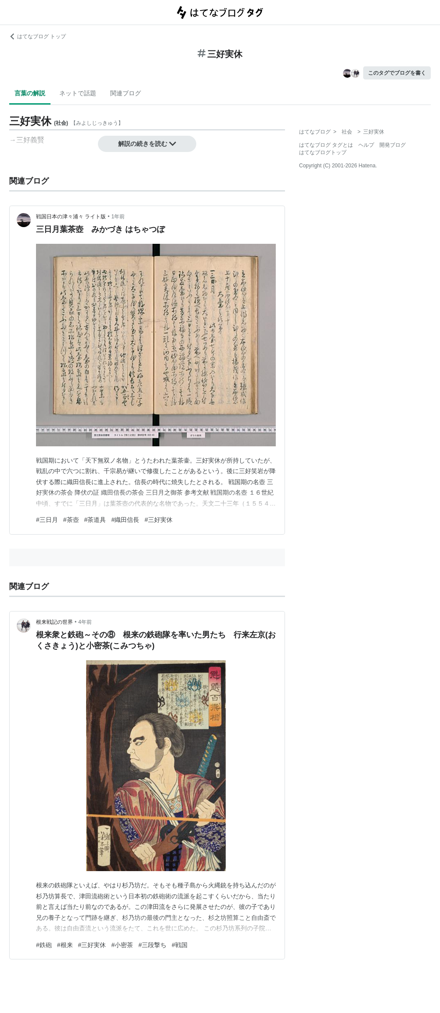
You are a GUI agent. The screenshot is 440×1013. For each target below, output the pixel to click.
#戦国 (180, 944)
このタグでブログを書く (397, 73)
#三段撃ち (152, 944)
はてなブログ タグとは (326, 145)
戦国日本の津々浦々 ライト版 (71, 216)
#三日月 (47, 519)
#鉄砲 (44, 944)
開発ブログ (392, 145)
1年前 (118, 216)
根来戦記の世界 (54, 622)
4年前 (85, 622)
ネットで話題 (77, 93)
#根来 (65, 944)
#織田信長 (125, 519)
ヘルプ (366, 145)
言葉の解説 (29, 93)
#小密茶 (122, 944)
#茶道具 (95, 519)
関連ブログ (125, 93)
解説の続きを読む (147, 143)
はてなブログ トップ (37, 36)
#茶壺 (71, 519)
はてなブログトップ (322, 152)
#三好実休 (158, 519)
